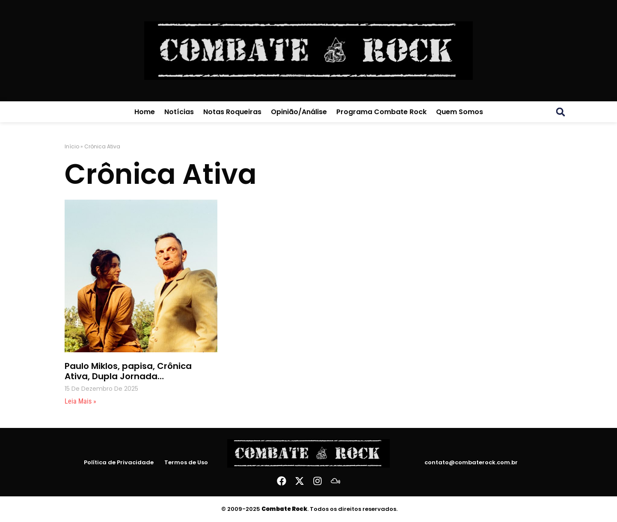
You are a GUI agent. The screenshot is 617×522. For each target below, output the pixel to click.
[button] (560, 112)
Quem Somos (459, 112)
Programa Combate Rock (381, 112)
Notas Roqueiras (232, 112)
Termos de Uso (186, 462)
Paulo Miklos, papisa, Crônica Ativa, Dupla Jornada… (128, 371)
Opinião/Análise (299, 112)
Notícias (179, 112)
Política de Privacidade (119, 462)
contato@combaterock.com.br (471, 462)
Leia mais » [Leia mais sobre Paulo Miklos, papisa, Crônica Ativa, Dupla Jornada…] (80, 401)
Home (144, 112)
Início (72, 146)
